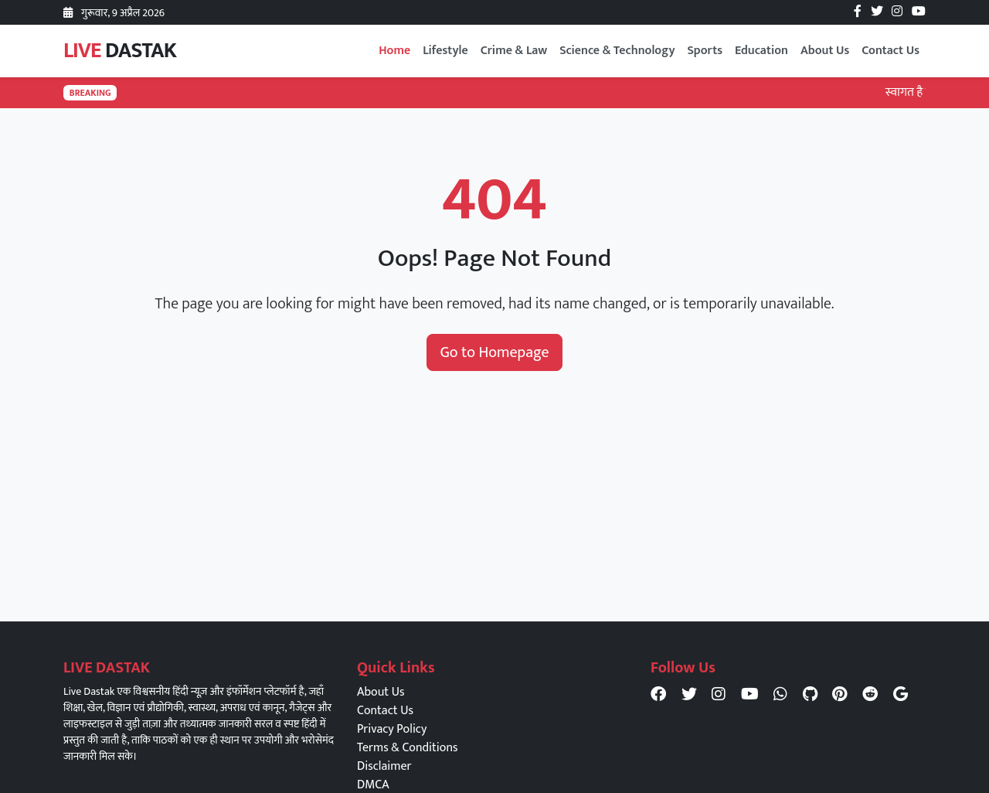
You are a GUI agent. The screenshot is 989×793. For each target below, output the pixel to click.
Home (394, 50)
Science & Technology (617, 50)
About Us (824, 50)
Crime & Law (514, 50)
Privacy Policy (392, 729)
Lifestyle (445, 50)
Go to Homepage (494, 352)
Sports (704, 50)
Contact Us (890, 50)
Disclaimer (384, 766)
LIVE (119, 50)
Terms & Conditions (407, 747)
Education (761, 50)
